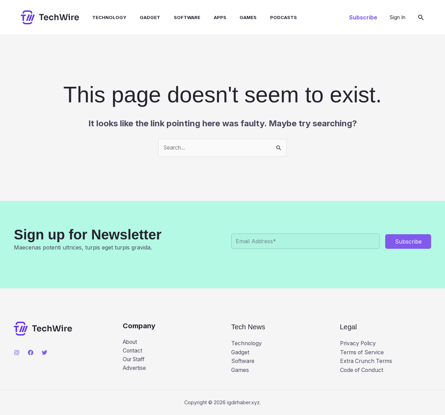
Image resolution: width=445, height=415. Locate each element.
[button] (363, 17)
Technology (103, 17)
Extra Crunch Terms (367, 361)
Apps (207, 17)
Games (233, 17)
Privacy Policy (359, 343)
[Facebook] (30, 352)
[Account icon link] (397, 17)
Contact (133, 350)
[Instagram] (16, 352)
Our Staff (135, 359)
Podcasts (266, 17)
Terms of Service (363, 352)
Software (176, 17)
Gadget (142, 17)
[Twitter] (44, 352)
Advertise (135, 368)
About (131, 341)
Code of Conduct (362, 370)
